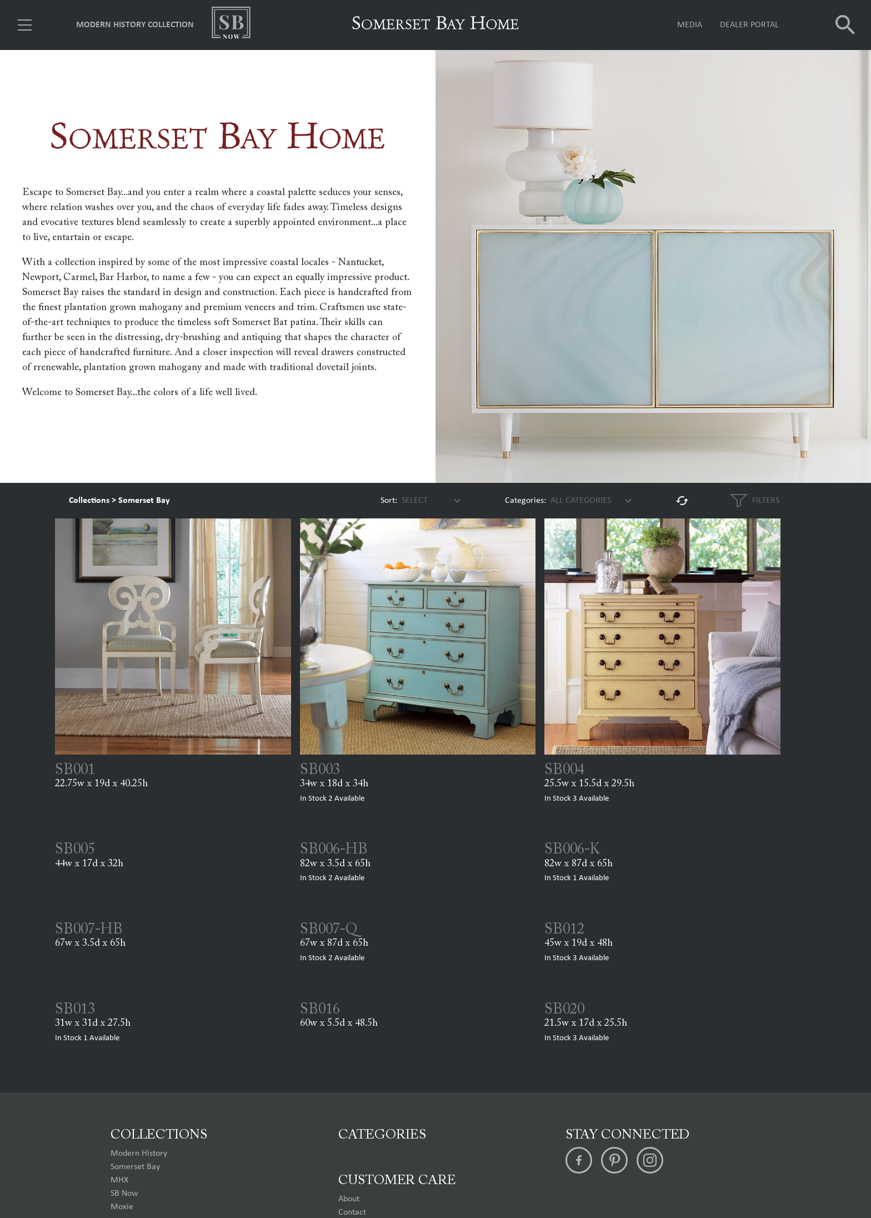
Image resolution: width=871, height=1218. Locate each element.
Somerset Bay (144, 500)
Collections (89, 500)
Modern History (139, 1153)
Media (689, 25)
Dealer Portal (749, 25)
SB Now (124, 1193)
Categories (382, 1135)
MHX (119, 1180)
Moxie (122, 1206)
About (348, 1199)
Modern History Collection (135, 25)
